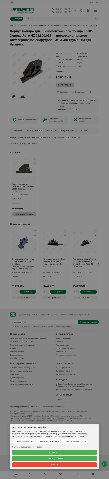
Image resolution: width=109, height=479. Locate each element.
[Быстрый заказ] (24, 297)
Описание (17, 130)
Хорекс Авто (82, 56)
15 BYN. (82, 100)
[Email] (44, 322)
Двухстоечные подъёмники (21, 371)
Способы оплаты (17, 358)
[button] (10, 264)
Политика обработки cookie (21, 342)
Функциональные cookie (76, 441)
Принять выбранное (54, 458)
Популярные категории (23, 363)
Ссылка (59, 399)
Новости (59, 342)
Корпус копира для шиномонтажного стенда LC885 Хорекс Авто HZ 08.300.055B (23, 187)
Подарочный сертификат (66, 348)
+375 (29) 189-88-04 (62, 12)
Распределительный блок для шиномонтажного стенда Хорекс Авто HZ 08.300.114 (54, 262)
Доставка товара (17, 351)
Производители (62, 345)
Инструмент (15, 374)
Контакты (14, 348)
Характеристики (34, 130)
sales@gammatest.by (66, 374)
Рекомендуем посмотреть (66, 355)
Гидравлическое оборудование (23, 368)
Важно (84, 130)
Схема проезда (64, 394)
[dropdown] (12, 2)
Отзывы (51, 130)
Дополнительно (64, 333)
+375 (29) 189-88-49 (62, 9)
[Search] (65, 19)
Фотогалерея (61, 351)
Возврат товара (16, 355)
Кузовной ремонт (17, 378)
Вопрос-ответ (69, 130)
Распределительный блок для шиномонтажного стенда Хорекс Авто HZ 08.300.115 (84, 262)
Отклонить (54, 465)
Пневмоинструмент (18, 381)
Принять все (54, 452)
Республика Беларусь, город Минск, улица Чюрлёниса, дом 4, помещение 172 (75, 385)
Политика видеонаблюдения (22, 345)
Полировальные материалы (21, 384)
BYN (91, 2)
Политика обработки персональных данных (28, 338)
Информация (17, 333)
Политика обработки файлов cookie (27, 447)
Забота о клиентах (63, 338)
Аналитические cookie (49, 441)
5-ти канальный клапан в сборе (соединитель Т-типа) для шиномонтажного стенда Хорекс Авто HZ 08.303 (23, 264)
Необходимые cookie (24, 441)
